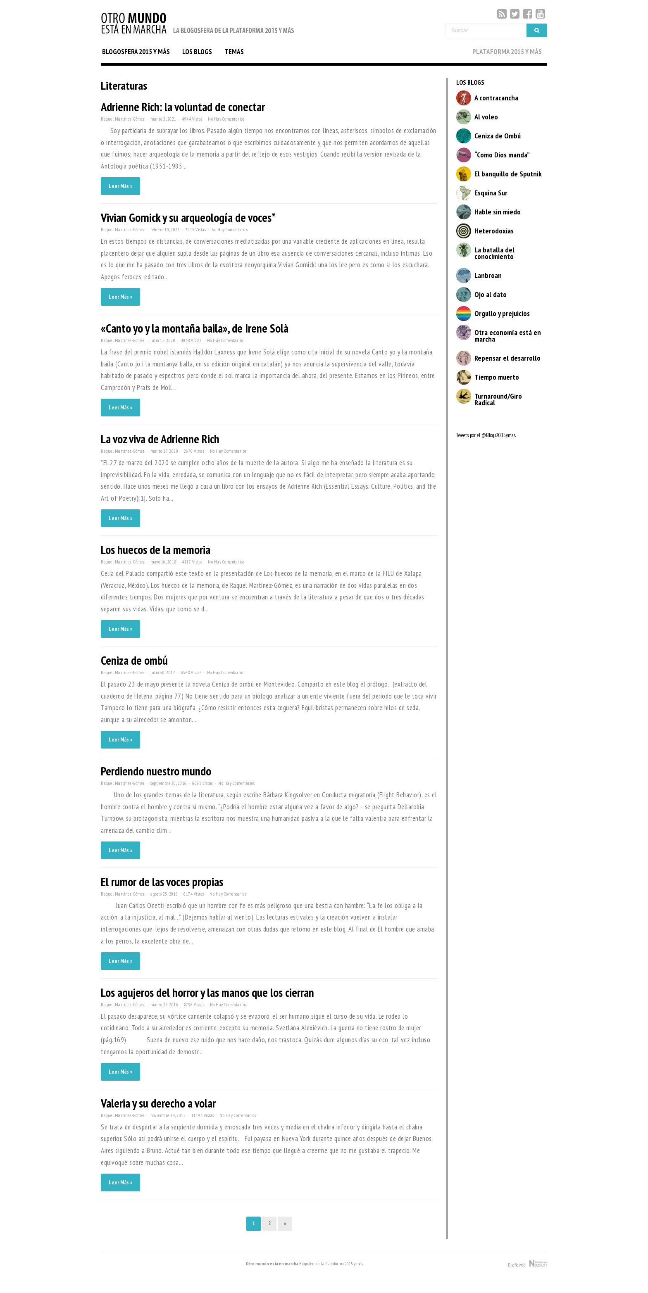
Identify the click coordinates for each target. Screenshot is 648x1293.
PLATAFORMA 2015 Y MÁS (507, 51)
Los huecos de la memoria (155, 549)
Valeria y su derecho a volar (158, 1103)
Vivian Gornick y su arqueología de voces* (188, 217)
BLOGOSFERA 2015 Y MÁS (136, 51)
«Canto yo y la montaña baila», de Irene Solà (194, 328)
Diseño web (527, 1264)
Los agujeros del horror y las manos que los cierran (207, 992)
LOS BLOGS (197, 51)
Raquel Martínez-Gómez (123, 119)
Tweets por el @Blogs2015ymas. (486, 435)
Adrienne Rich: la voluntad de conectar (183, 106)
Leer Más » (120, 186)
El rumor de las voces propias (162, 881)
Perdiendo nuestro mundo (156, 771)
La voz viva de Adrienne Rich (160, 439)
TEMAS (234, 51)
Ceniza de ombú (134, 660)
